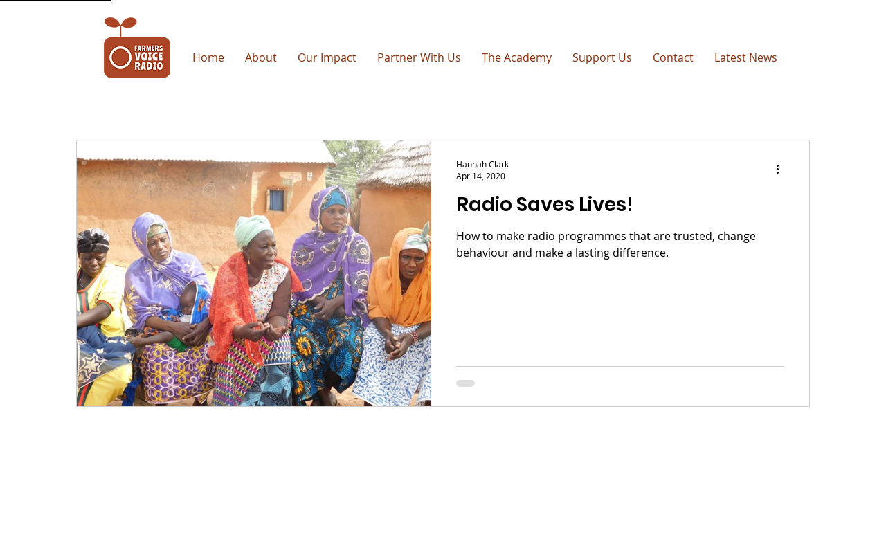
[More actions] (782, 169)
